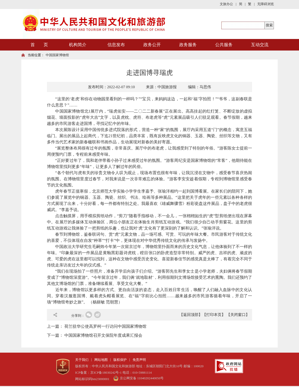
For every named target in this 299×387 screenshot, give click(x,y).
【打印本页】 (213, 315)
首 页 (39, 44)
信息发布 (116, 44)
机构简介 (77, 44)
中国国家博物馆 (57, 55)
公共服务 (224, 44)
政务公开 (152, 44)
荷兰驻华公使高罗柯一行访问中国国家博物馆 (105, 326)
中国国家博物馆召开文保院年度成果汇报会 (103, 335)
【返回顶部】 (190, 315)
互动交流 (259, 44)
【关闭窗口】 (238, 315)
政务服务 (188, 44)
